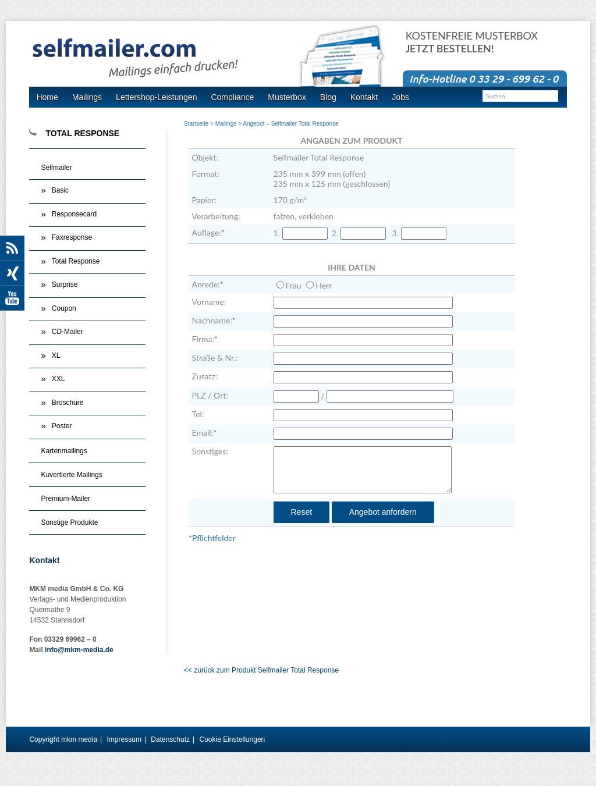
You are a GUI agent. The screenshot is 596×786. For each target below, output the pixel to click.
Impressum (124, 739)
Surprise (65, 284)
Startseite (196, 123)
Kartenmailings (64, 451)
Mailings (226, 123)
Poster (62, 426)
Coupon (64, 308)
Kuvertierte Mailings (71, 475)
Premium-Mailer (65, 499)
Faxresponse (72, 237)
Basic (60, 190)
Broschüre (68, 403)
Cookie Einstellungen (232, 739)
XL (56, 355)
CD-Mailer (67, 332)
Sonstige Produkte (69, 522)
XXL (58, 379)
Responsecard (74, 214)
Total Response (76, 261)
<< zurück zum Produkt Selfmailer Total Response (261, 670)
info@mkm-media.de (79, 650)
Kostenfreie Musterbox (472, 42)
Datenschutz (170, 739)
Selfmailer (56, 167)
